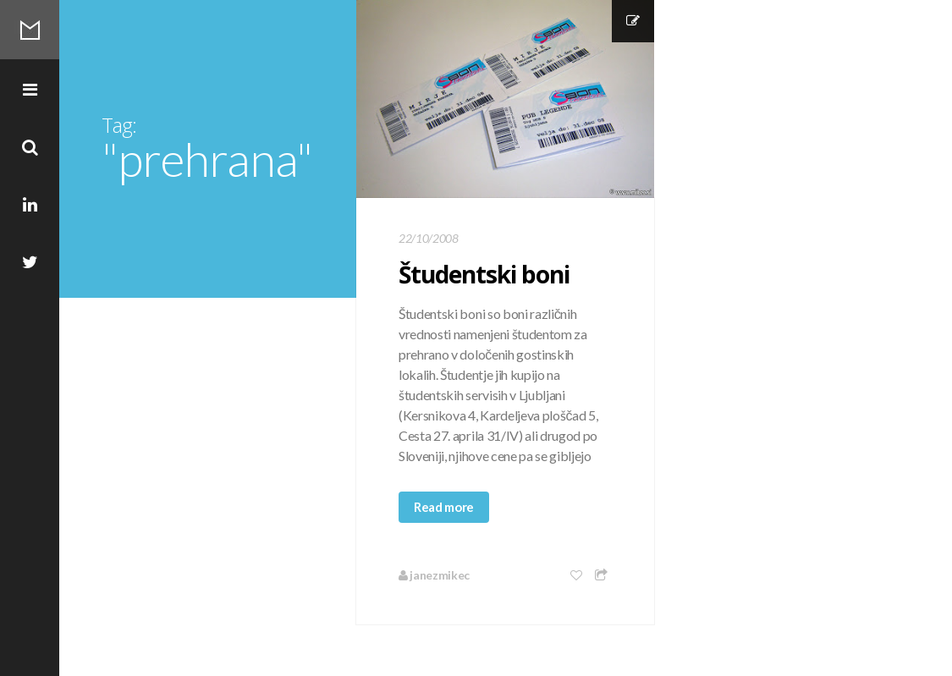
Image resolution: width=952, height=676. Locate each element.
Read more (444, 506)
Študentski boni (484, 274)
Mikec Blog (29, 29)
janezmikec (434, 575)
